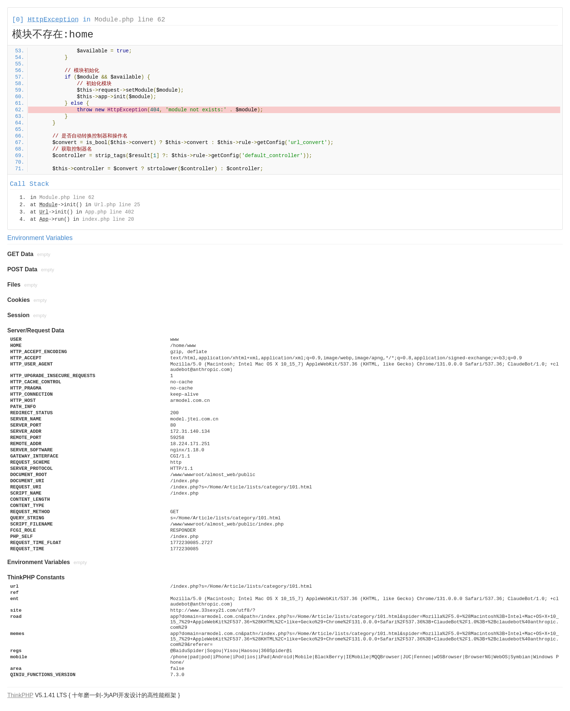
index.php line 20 (108, 219)
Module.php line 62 (130, 19)
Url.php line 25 (117, 205)
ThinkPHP (20, 695)
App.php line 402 (109, 212)
